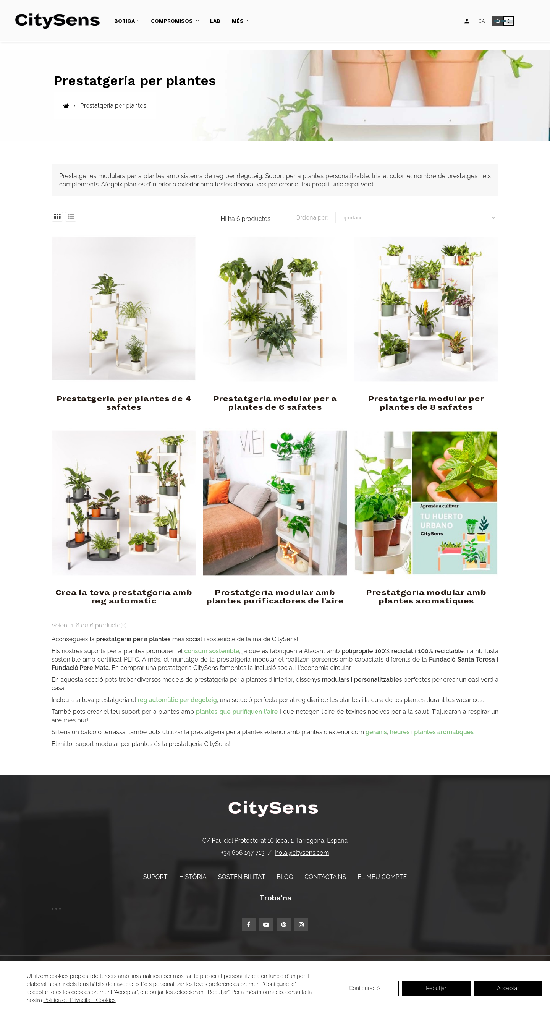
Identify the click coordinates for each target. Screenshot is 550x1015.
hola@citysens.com (302, 852)
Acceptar (508, 988)
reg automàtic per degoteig (177, 700)
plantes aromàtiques (444, 732)
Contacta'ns (325, 876)
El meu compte (382, 876)
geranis (376, 732)
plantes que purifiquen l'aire (237, 711)
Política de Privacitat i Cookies (79, 1000)
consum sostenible (211, 651)
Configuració (364, 988)
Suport (155, 876)
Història (193, 876)
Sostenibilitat (241, 876)
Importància (418, 218)
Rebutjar (436, 988)
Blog (285, 876)
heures (400, 732)
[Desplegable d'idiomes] (482, 21)
